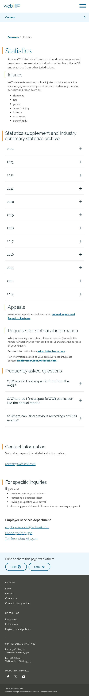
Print (16, 567)
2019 (45, 215)
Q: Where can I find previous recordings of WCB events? (45, 418)
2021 (45, 188)
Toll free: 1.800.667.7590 (21, 539)
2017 (45, 241)
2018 (45, 228)
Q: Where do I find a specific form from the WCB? (45, 383)
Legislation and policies (17, 629)
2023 (45, 162)
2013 (45, 294)
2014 (45, 281)
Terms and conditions (14, 688)
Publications (11, 624)
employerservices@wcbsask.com (27, 527)
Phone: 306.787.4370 (18, 533)
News (8, 588)
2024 (45, 149)
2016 (45, 254)
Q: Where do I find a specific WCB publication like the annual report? (45, 401)
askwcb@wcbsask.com (51, 351)
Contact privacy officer (18, 603)
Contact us (11, 598)
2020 (45, 202)
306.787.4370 (18, 649)
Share (39, 567)
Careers (9, 593)
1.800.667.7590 (21, 652)
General (45, 17)
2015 (45, 268)
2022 (45, 175)
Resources (13, 37)
